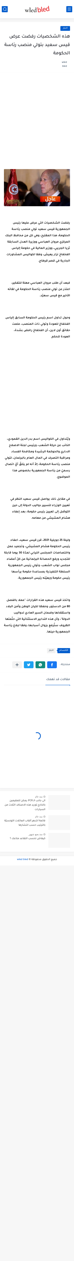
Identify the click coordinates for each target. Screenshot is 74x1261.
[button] (52, 664)
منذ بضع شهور (35, 834)
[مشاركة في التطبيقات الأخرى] (17, 664)
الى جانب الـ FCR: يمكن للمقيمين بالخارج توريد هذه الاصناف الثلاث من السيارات (25, 805)
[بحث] (5, 9)
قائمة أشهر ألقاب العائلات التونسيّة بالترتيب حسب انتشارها (24, 823)
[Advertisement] (37, 116)
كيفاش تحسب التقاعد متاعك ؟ (27, 838)
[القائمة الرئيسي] (69, 9)
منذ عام (38, 796)
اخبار (65, 28)
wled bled (22, 859)
